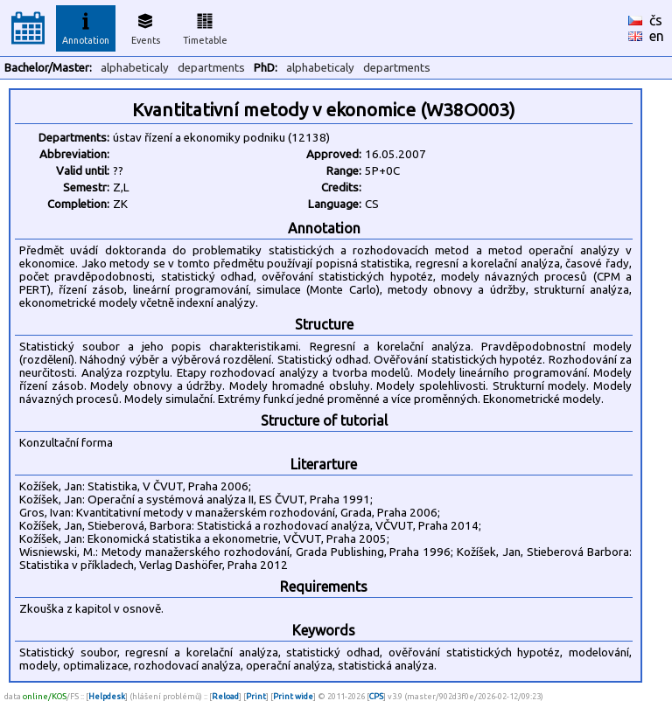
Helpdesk (106, 696)
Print (256, 696)
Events (145, 26)
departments (211, 67)
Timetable (205, 26)
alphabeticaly (135, 67)
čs (655, 20)
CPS (376, 696)
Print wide (293, 696)
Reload (225, 696)
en (656, 36)
